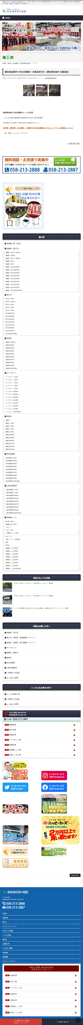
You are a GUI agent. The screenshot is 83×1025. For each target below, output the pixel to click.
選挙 (7, 542)
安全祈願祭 (11, 454)
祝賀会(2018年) (10, 356)
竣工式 (9, 295)
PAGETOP (75, 875)
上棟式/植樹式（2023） (12, 489)
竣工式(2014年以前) (11, 333)
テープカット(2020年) (12, 394)
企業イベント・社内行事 (13, 539)
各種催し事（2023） (14, 243)
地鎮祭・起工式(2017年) (12, 281)
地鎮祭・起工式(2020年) (12, 272)
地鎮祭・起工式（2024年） (13, 258)
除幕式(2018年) (10, 440)
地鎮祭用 (12, 725)
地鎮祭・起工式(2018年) (12, 278)
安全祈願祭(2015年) (11, 478)
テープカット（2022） (12, 382)
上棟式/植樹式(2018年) (12, 501)
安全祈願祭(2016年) (11, 475)
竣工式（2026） (10, 310)
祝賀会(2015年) (10, 365)
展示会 (7, 545)
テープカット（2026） (12, 377)
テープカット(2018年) (12, 400)
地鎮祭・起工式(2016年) (12, 284)
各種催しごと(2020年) (12, 551)
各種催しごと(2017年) (12, 559)
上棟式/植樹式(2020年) (12, 495)
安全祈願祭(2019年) (51, 78)
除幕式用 (12, 745)
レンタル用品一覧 (13, 694)
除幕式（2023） (10, 426)
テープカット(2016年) (12, 406)
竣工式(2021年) (10, 313)
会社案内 (5, 952)
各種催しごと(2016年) (12, 562)
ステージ (8, 527)
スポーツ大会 (9, 530)
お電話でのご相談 (20, 1022)
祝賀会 (9, 338)
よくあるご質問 (12, 678)
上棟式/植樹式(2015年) (12, 510)
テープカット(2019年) (12, 397)
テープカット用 (15, 740)
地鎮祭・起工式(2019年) (12, 275)
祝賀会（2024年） (11, 342)
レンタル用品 (6, 935)
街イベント (9, 536)
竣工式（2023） (10, 298)
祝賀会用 (12, 735)
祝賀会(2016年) (10, 362)
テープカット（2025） (12, 388)
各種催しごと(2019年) (12, 554)
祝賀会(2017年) (10, 359)
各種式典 (5, 918)
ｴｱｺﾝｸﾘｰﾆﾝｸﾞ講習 (7, 931)
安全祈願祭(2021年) (11, 460)
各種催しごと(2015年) (12, 565)
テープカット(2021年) (12, 391)
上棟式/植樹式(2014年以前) (13, 513)
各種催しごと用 (15, 750)
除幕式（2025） (10, 432)
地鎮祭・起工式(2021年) (12, 270)
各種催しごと (12, 517)
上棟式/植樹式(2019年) (12, 498)
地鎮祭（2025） (10, 261)
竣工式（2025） (10, 307)
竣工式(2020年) (10, 316)
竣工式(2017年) (10, 325)
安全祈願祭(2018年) (11, 469)
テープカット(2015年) (12, 409)
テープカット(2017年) (12, 403)
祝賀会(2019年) (10, 354)
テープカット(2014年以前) (13, 411)
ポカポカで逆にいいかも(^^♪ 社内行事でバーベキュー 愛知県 (33, 583)
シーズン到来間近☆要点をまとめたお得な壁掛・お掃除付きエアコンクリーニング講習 (41, 608)
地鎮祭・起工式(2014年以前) (14, 290)
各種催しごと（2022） (13, 533)
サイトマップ (6, 884)
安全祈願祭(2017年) (11, 472)
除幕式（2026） (10, 423)
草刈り (4, 922)
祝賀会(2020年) (10, 351)
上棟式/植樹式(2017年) (12, 504)
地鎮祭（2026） (10, 264)
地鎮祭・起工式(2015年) (12, 287)
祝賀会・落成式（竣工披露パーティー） (21, 643)
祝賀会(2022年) (10, 345)
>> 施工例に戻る (74, 143)
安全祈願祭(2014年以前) (12, 481)
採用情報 (5, 957)
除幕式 (9, 416)
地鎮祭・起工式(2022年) (12, 267)
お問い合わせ (62, 1022)
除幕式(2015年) (10, 449)
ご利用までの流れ (13, 673)
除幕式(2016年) (10, 446)
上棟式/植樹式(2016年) (12, 507)
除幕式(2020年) (10, 434)
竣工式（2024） (10, 304)
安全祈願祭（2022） (11, 458)
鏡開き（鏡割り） (13, 653)
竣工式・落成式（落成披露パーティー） (21, 637)
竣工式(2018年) (10, 322)
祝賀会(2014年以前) (11, 368)
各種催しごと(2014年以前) (13, 568)
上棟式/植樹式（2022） (12, 492)
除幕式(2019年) (10, 437)
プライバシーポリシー (9, 879)
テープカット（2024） (12, 385)
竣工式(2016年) (10, 327)
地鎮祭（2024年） (11, 255)
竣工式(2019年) (10, 319)
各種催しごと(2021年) (12, 548)
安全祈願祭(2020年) (11, 463)
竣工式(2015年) (10, 330)
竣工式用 (12, 730)
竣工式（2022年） (11, 301)
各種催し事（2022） (11, 524)
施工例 (4, 939)
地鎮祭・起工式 (12, 632)
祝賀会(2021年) (10, 348)
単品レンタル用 (15, 755)
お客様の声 (5, 944)
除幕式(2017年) (10, 443)
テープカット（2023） (12, 379)
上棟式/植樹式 (12, 486)
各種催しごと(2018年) (12, 557)
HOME (4, 913)
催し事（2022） (10, 521)
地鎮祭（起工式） (13, 248)
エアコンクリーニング (9, 926)
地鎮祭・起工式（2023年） (13, 252)
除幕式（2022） (10, 429)
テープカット (12, 373)
